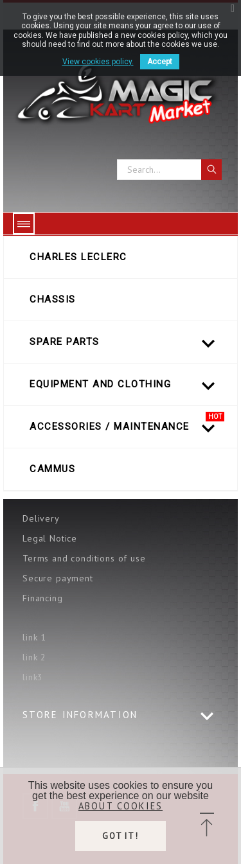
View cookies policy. (98, 61)
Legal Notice (49, 538)
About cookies (120, 806)
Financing (42, 598)
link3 (32, 677)
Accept (159, 61)
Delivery (41, 518)
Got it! (120, 836)
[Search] (169, 169)
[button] (206, 825)
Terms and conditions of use (84, 558)
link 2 (34, 657)
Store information (80, 714)
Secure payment (57, 578)
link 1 (34, 637)
